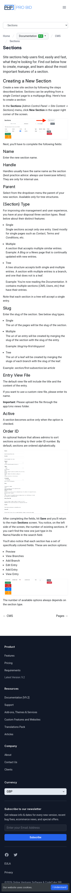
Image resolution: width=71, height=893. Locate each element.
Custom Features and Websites (22, 719)
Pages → (62, 616)
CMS (58, 36)
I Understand (59, 887)
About (7, 754)
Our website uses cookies (17, 887)
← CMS (8, 616)
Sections (15, 41)
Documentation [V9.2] (16, 697)
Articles (8, 734)
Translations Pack (14, 726)
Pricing (8, 663)
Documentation (31, 36)
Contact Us (10, 762)
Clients (8, 769)
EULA (7, 863)
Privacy (8, 872)
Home (6, 36)
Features (9, 655)
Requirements (12, 670)
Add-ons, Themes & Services (20, 712)
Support (9, 704)
